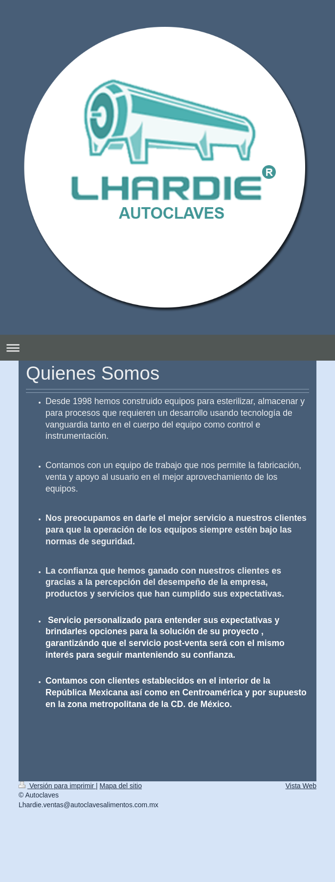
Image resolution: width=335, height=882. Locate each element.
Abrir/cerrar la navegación (167, 347)
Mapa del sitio (121, 786)
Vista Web (301, 786)
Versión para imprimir (57, 786)
